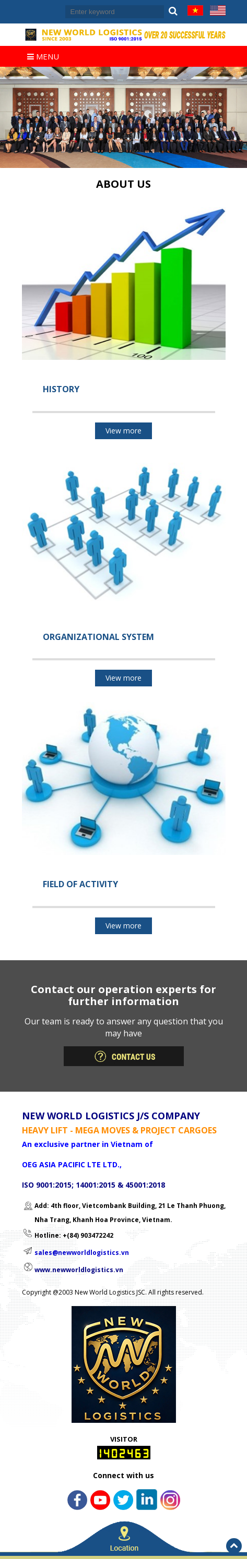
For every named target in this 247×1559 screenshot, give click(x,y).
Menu (43, 56)
